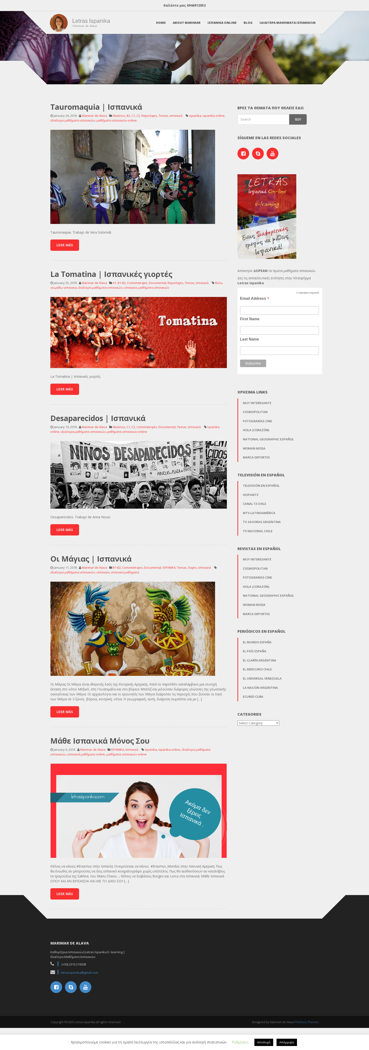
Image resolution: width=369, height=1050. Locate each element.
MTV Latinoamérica (259, 541)
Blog (247, 23)
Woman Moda (254, 477)
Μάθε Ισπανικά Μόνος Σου (100, 770)
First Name (250, 348)
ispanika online (214, 144)
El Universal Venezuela (262, 707)
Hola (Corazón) (256, 459)
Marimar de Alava (94, 144)
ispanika (195, 144)
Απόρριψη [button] (286, 1042)
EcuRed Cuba (253, 725)
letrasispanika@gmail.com (79, 1001)
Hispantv (250, 523)
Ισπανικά (176, 144)
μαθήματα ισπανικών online (116, 149)
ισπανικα (130, 316)
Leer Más (64, 274)
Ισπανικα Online (221, 23)
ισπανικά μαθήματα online (86, 783)
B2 (128, 144)
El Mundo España (257, 671)
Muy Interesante (257, 432)
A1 (114, 311)
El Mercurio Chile (257, 698)
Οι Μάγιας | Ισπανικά (91, 587)
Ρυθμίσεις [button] (240, 1042)
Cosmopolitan (255, 441)
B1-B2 (122, 311)
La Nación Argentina (260, 716)
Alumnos (119, 144)
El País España (254, 680)
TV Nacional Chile (258, 560)
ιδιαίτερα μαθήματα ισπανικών (72, 149)
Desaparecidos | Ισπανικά (97, 447)
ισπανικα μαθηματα (125, 601)
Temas (163, 144)
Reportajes (149, 144)
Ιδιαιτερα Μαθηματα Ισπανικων (287, 23)
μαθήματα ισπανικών (153, 316)
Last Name (249, 368)
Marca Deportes (256, 486)
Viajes (192, 596)
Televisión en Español (261, 514)
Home (160, 23)
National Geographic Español (268, 468)
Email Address (254, 327)
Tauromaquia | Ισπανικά (96, 135)
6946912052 (196, 5)
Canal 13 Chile (254, 533)
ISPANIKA (169, 596)
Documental (157, 311)
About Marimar (186, 23)
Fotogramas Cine (257, 450)
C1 (133, 144)
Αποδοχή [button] (263, 1042)
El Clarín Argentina (259, 689)
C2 (138, 144)
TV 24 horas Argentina (262, 551)
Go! (298, 148)
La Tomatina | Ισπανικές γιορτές (111, 303)
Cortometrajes (137, 311)
